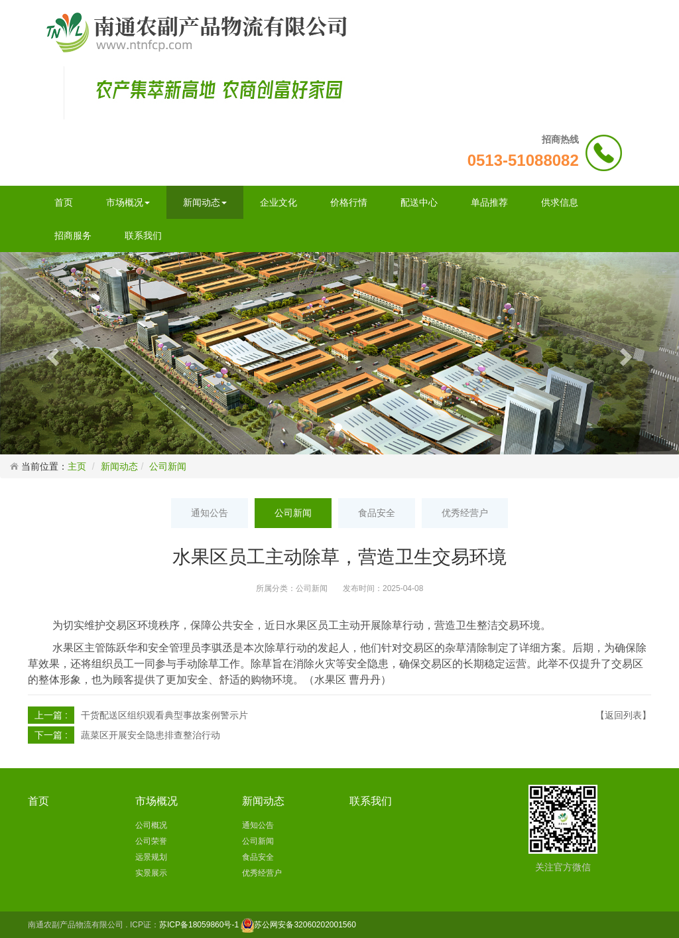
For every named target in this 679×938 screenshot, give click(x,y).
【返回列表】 (623, 715)
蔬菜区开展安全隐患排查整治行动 (150, 735)
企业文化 (278, 202)
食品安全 (376, 512)
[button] (51, 352)
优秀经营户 (465, 512)
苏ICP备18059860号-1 (199, 924)
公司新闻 (167, 466)
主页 (77, 466)
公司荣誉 (151, 841)
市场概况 (128, 202)
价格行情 (348, 202)
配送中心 (419, 202)
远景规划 (151, 857)
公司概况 (151, 825)
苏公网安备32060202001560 (304, 924)
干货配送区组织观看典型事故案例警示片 (164, 715)
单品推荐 (489, 202)
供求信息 (559, 202)
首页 (63, 202)
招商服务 (73, 235)
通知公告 (209, 512)
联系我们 (143, 235)
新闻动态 (205, 202)
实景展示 (151, 873)
